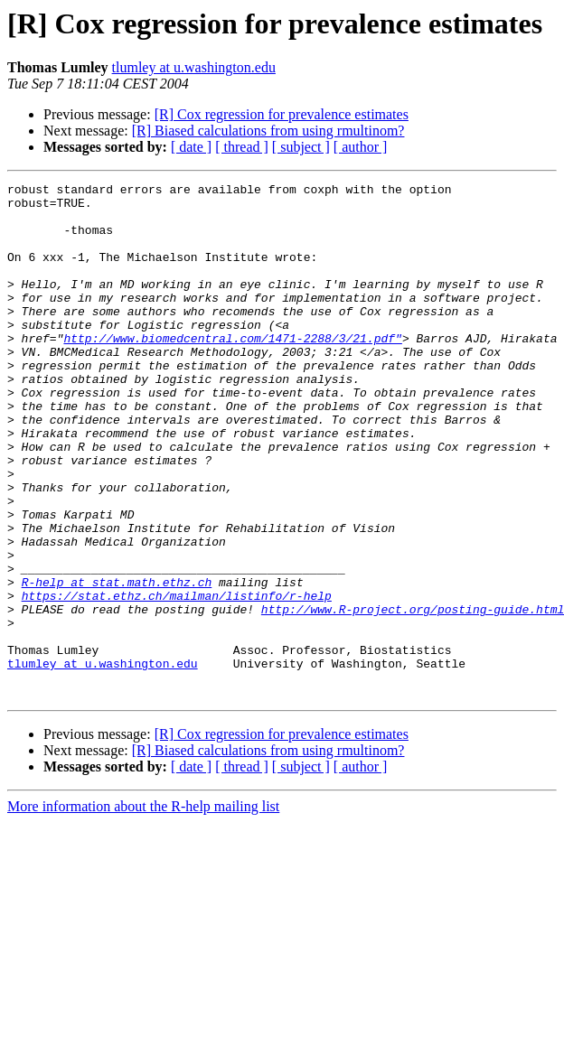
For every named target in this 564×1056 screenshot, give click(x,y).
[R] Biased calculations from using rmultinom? (268, 130)
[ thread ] (241, 146)
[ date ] (191, 146)
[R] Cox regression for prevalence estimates (282, 114)
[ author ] (361, 146)
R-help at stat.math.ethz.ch (117, 663)
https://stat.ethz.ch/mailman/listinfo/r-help (177, 679)
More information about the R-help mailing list (143, 909)
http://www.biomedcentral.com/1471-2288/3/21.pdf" (232, 370)
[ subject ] (301, 146)
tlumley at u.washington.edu (194, 67)
